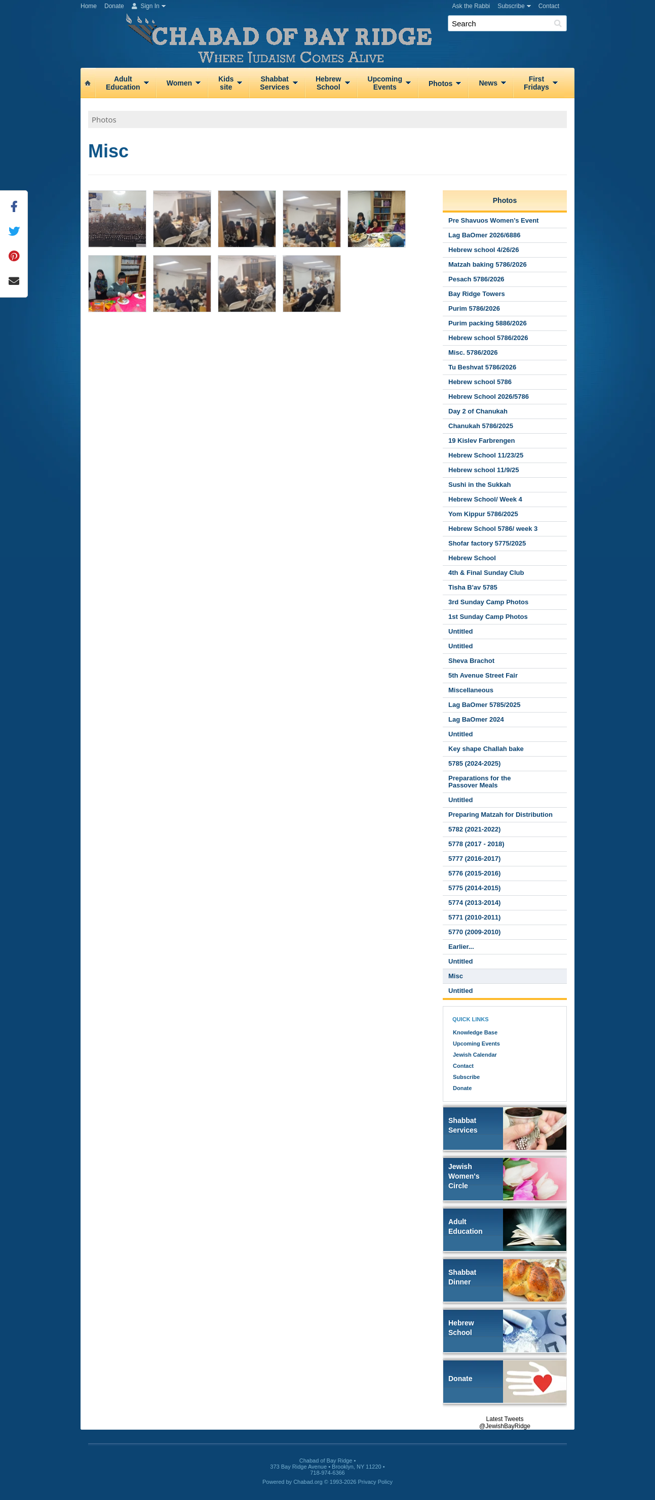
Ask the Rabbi (471, 6)
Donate (114, 6)
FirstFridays (536, 83)
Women (179, 83)
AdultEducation (123, 83)
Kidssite (226, 83)
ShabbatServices (274, 83)
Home (89, 6)
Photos (440, 83)
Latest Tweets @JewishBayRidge (504, 1422)
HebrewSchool (328, 83)
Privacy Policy (375, 1482)
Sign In (146, 6)
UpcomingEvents (385, 83)
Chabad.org (308, 1482)
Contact (548, 6)
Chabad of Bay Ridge (331, 33)
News (488, 83)
